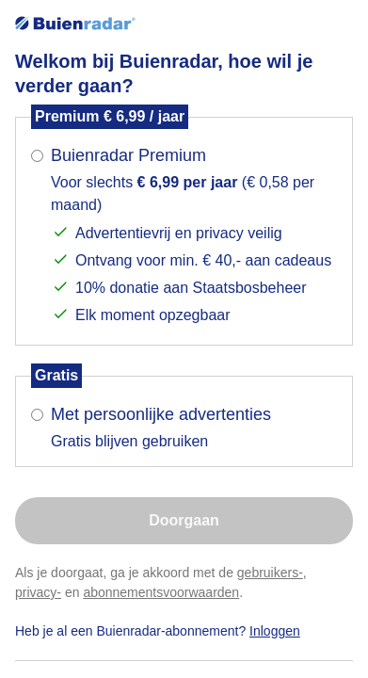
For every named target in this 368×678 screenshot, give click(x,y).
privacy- (38, 592)
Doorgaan (184, 520)
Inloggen (274, 630)
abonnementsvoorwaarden (161, 592)
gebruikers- (270, 572)
